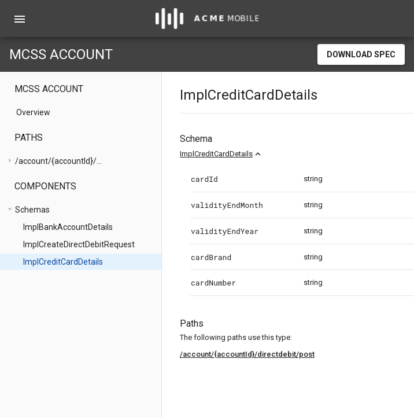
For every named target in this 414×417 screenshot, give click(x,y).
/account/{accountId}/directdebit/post (247, 354)
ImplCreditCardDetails (216, 153)
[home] (207, 18)
